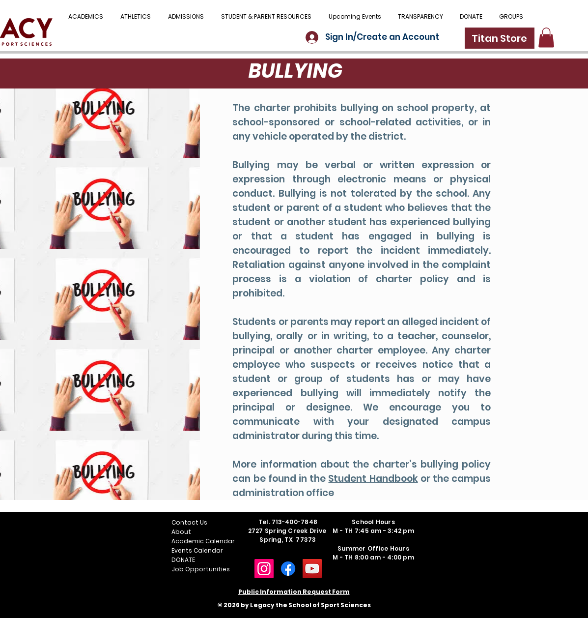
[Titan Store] (499, 38)
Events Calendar (197, 550)
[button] (266, 16)
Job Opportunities (200, 569)
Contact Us (189, 522)
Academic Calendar (203, 541)
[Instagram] (264, 568)
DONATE (183, 560)
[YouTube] (312, 568)
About (181, 532)
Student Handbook (373, 478)
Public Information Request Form (294, 592)
